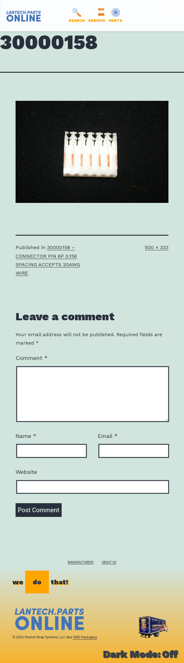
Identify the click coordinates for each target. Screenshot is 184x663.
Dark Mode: (140, 653)
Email (108, 436)
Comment (32, 358)
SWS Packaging (85, 637)
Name (26, 436)
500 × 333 (156, 247)
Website (26, 472)
